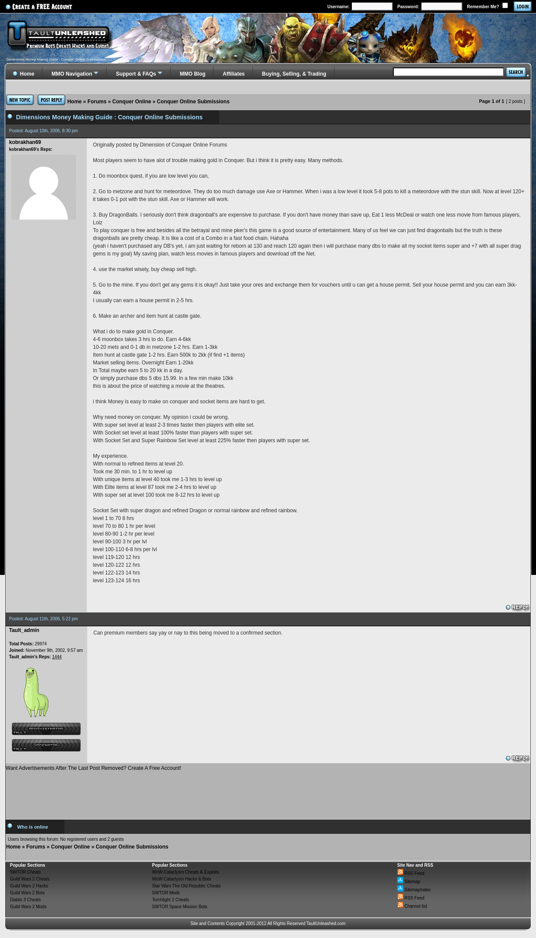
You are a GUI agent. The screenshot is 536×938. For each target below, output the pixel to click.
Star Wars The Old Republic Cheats (186, 886)
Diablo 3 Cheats (25, 899)
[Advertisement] (268, 791)
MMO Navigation (71, 74)
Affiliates (234, 74)
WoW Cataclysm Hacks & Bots (181, 879)
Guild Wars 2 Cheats (30, 879)
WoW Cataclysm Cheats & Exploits (185, 872)
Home (74, 102)
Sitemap (408, 881)
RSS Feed (410, 873)
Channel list (412, 906)
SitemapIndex (414, 889)
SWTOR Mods (166, 892)
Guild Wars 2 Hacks (29, 886)
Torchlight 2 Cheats (170, 899)
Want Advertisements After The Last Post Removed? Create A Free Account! (93, 768)
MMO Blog (192, 74)
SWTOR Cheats (25, 872)
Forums (96, 102)
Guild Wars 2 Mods (28, 906)
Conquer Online (131, 102)
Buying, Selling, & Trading (294, 74)
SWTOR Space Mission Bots (179, 906)
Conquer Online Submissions (193, 102)
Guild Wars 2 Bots (27, 892)
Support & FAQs (136, 74)
